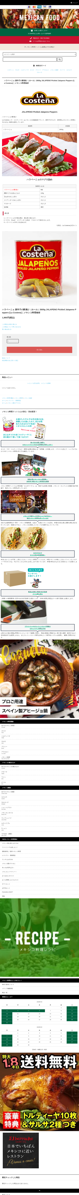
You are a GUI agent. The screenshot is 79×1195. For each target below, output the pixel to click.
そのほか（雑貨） (7, 834)
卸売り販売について (8, 984)
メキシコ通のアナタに (14, 403)
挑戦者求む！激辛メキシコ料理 (11, 851)
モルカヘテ (5, 803)
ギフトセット (6, 884)
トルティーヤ (25, 70)
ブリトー (38, 70)
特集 (3, 896)
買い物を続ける (6, 329)
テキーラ (39, 72)
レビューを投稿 (46, 383)
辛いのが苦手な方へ (8, 867)
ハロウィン (10, 70)
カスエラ (69, 70)
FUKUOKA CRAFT (7, 892)
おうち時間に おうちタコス (10, 880)
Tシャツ (4, 829)
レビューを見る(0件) (33, 383)
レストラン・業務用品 (14, 400)
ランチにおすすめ (7, 859)
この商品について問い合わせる (11, 327)
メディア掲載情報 (7, 988)
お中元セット (6, 888)
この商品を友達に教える (9, 324)
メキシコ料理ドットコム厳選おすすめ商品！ (39, 47)
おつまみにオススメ (8, 876)
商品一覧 (4, 992)
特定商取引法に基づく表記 (10, 360)
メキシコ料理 (19, 398)
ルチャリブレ (5, 823)
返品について (6, 358)
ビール (3, 783)
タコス (32, 70)
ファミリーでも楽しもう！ (10, 847)
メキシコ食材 (54, 70)
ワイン (3, 777)
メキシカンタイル (7, 813)
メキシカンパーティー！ (9, 871)
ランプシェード (6, 818)
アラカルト (45, 70)
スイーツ (62, 70)
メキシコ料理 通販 (7, 398)
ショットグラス (6, 808)
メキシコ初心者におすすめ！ (10, 843)
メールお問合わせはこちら (41, 41)
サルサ (17, 70)
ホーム (4, 400)
